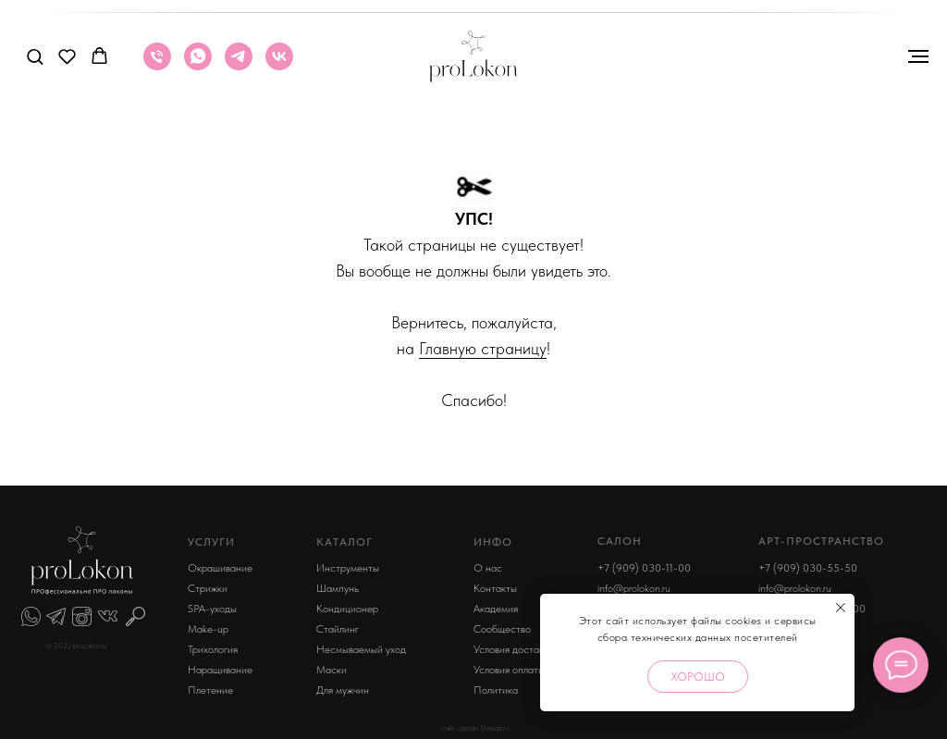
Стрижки (208, 588)
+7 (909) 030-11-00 (644, 567)
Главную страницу (483, 348)
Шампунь (337, 588)
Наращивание (220, 669)
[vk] (279, 65)
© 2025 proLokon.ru (75, 645)
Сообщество (502, 628)
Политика (496, 690)
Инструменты (347, 567)
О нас (488, 567)
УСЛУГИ (211, 542)
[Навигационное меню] (918, 56)
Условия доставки (514, 649)
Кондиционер (347, 608)
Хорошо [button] (697, 677)
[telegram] (238, 65)
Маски (331, 669)
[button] (34, 56)
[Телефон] (157, 65)
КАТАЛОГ (344, 542)
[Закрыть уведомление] (840, 607)
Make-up (208, 628)
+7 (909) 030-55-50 (807, 567)
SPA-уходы (212, 608)
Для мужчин (342, 690)
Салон (619, 541)
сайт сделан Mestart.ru (475, 728)
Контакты (495, 588)
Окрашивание (220, 567)
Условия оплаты (509, 669)
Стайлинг (337, 628)
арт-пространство (821, 541)
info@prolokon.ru (633, 588)
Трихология (213, 649)
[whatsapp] (198, 65)
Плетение (210, 690)
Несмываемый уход (361, 649)
